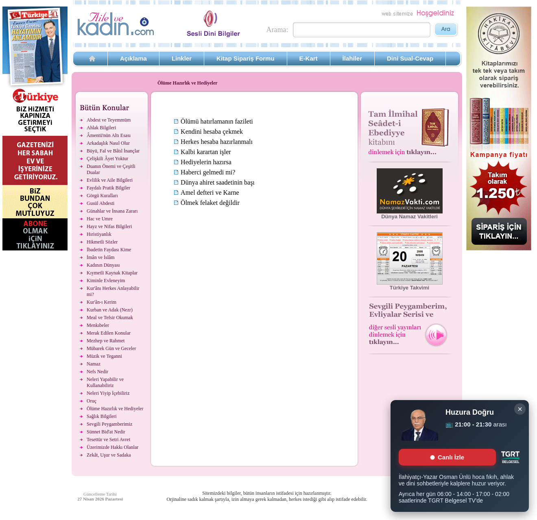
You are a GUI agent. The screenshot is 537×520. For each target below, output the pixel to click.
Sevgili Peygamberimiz (109, 424)
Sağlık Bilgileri (102, 416)
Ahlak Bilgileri (101, 128)
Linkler (182, 58)
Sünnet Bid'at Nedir (106, 432)
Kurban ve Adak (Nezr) (110, 310)
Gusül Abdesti (100, 203)
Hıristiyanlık (99, 234)
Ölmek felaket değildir (210, 202)
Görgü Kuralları (102, 195)
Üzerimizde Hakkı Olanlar (112, 447)
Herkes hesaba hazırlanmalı (217, 141)
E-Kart (308, 58)
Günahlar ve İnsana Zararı (112, 211)
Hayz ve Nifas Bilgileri (109, 226)
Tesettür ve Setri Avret (108, 439)
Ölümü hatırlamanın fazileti (217, 121)
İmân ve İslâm (101, 257)
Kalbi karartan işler (206, 151)
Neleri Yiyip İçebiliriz (108, 393)
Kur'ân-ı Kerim (101, 302)
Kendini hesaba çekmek (212, 131)
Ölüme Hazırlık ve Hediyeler (115, 408)
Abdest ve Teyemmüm (109, 120)
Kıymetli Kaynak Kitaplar (112, 273)
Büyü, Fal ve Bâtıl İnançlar (113, 151)
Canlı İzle (447, 457)
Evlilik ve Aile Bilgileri (110, 180)
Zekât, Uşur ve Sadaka (109, 455)
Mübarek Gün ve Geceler (111, 348)
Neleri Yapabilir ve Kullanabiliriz (105, 382)
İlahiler (352, 58)
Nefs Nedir (97, 371)
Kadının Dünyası (103, 265)
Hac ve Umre (100, 219)
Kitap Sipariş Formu (245, 58)
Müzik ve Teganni (104, 356)
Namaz (93, 364)
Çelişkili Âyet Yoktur (107, 158)
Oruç (91, 401)
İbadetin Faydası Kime (109, 249)
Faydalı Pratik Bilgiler (108, 188)
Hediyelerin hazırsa (206, 162)
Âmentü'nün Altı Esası (109, 135)
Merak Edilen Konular (109, 333)
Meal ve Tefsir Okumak (110, 317)
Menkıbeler (98, 325)
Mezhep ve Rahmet (105, 341)
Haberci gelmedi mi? (208, 172)
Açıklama (133, 58)
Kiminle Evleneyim (106, 280)
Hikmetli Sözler (102, 242)
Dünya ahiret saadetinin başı (218, 182)
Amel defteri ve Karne (210, 192)
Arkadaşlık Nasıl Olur (108, 143)
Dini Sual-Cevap (410, 58)
